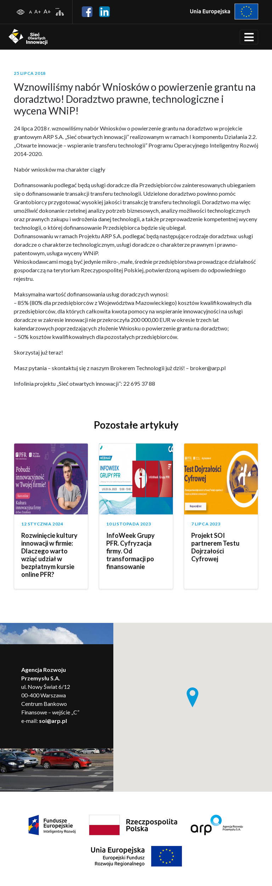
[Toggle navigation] (249, 37)
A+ (37, 12)
